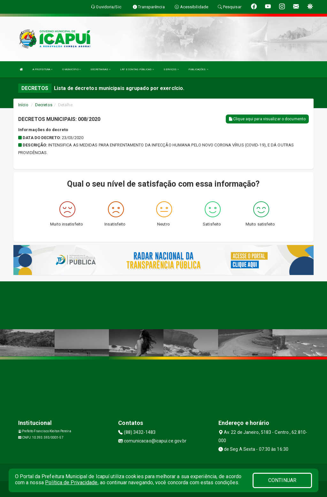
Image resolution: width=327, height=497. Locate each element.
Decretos (43, 104)
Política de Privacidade (71, 482)
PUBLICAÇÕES (198, 69)
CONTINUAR (282, 480)
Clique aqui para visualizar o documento (267, 119)
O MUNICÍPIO (71, 69)
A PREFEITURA (42, 69)
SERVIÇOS (171, 69)
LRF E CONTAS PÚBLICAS (137, 69)
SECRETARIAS (100, 69)
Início (23, 104)
